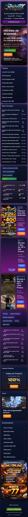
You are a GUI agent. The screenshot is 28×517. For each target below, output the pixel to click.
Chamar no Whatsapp (14, 508)
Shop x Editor (14, 438)
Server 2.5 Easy (14, 428)
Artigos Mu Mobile (7, 321)
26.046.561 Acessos (14, 22)
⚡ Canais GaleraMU (18, 18)
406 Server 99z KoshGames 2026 (10, 140)
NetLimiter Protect (14, 431)
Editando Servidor (14, 97)
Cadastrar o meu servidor (9, 178)
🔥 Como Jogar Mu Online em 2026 (14, 13)
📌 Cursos (19, 16)
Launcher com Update (14, 72)
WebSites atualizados (8, 317)
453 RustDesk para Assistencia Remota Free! (11, 339)
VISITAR (21, 229)
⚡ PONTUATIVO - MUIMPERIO (8, 194)
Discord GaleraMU (7, 175)
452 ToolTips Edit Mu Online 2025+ (10, 343)
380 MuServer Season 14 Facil (9, 149)
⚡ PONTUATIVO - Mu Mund (9, 190)
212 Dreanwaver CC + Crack (9, 161)
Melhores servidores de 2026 (10, 168)
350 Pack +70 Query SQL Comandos (11, 155)
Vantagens (8, 54)
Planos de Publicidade (8, 171)
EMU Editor (14, 435)
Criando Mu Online (14, 83)
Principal (5, 313)
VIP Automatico (14, 75)
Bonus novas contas (14, 86)
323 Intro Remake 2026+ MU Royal (10, 134)
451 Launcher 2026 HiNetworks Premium (11, 347)
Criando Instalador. (14, 94)
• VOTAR (21, 233)
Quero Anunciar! (9, 50)
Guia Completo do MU (14, 79)
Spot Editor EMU (14, 442)
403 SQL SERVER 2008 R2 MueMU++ (11, 143)
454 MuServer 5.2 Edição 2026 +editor (11, 330)
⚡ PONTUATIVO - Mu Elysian (9, 186)
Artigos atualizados (15, 313)
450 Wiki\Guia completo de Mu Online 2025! (11, 352)
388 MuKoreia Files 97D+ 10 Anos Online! (12, 335)
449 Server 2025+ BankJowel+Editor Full (8, 356)
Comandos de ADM (14, 90)
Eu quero (7, 416)
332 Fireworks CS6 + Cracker (9, 158)
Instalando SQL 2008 (14, 101)
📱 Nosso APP (10, 16)
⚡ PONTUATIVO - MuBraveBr (8, 198)
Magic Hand (6, 324)
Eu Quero (14, 386)
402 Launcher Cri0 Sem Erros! (9, 118)
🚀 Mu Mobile (7, 18)
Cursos (17, 321)
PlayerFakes (14, 453)
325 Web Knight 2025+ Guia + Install (11, 360)
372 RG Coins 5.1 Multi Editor (9, 152)
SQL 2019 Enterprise (14, 457)
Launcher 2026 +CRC (14, 446)
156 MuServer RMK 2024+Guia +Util (11, 137)
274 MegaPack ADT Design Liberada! (11, 146)
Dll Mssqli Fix (14, 449)
